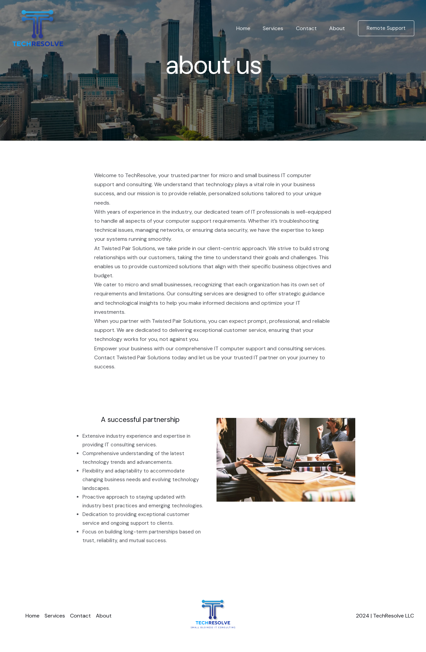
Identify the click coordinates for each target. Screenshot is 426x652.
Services (277, 28)
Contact (309, 28)
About (338, 28)
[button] (386, 28)
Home (250, 28)
